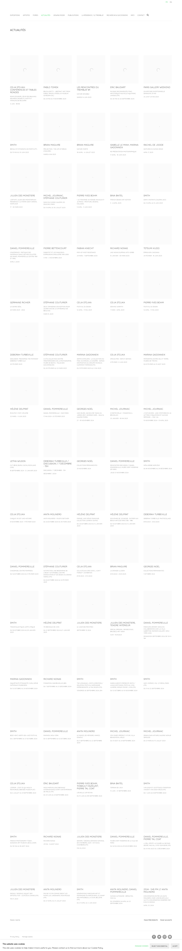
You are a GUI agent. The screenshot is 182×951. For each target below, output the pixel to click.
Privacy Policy (14, 937)
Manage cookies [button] (27, 937)
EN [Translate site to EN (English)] (171, 2)
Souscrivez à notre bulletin (170, 937)
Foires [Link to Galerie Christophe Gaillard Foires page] (35, 15)
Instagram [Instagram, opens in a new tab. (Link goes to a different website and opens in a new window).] (165, 937)
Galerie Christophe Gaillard (29, 8)
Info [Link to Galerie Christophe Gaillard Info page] (132, 15)
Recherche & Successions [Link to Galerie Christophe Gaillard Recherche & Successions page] (117, 15)
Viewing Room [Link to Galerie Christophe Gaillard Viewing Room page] (59, 15)
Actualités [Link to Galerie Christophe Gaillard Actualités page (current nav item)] (45, 15)
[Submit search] (148, 14)
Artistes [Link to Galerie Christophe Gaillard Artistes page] (26, 15)
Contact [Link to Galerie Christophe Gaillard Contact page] (141, 15)
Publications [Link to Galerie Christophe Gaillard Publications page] (73, 15)
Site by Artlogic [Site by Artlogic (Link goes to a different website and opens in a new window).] (50, 941)
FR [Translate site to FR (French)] (167, 2)
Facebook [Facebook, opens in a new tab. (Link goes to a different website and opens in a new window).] (154, 937)
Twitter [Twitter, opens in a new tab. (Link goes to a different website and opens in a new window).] (159, 937)
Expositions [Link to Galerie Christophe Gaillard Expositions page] (15, 15)
